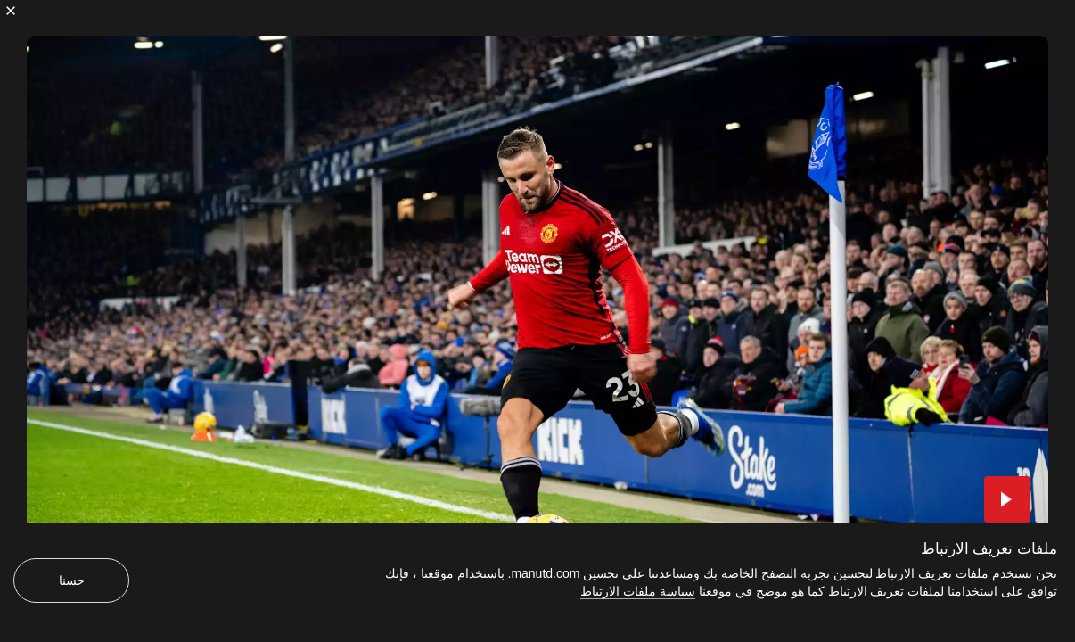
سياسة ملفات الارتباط (637, 591)
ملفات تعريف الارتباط (989, 548)
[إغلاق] (10, 10)
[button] (1007, 499)
